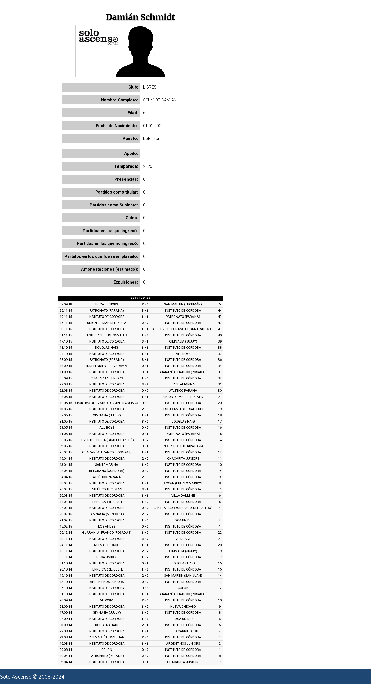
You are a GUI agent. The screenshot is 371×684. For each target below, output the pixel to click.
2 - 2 (145, 323)
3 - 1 (145, 310)
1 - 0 (145, 378)
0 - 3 (145, 588)
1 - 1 (145, 317)
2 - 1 (145, 625)
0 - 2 (145, 427)
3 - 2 (145, 384)
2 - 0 (145, 304)
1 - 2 (145, 532)
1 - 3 (145, 335)
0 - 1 (145, 366)
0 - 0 (145, 390)
